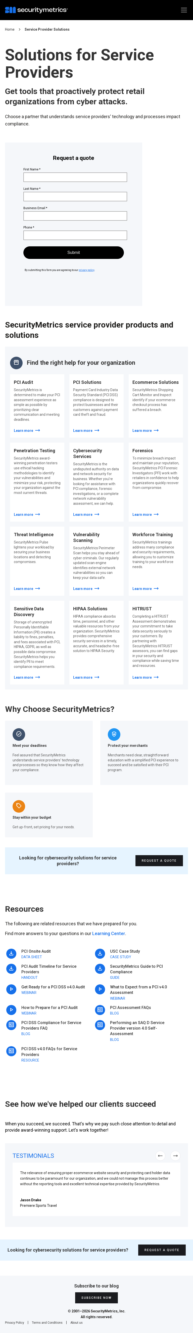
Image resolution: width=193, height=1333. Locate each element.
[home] (37, 10)
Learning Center (108, 933)
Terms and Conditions (47, 1322)
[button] (183, 10)
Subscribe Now (96, 1298)
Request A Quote (159, 860)
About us (76, 1322)
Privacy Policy (14, 1322)
